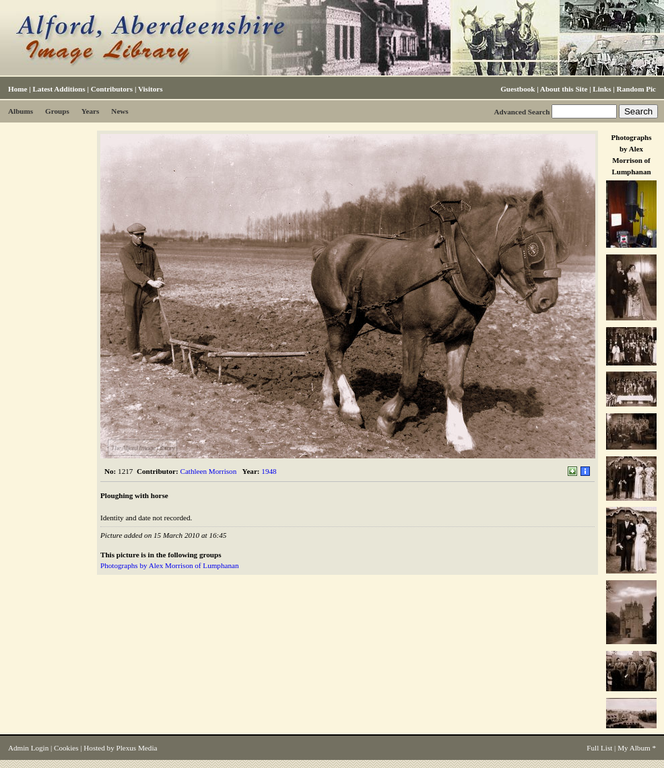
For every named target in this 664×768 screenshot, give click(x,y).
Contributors (112, 89)
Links (602, 89)
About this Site (563, 89)
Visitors (150, 89)
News (119, 111)
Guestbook (517, 89)
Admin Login (28, 748)
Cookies (66, 748)
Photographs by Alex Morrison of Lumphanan (169, 565)
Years (90, 111)
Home (17, 89)
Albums (20, 111)
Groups (57, 111)
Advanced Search (522, 112)
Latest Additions (58, 89)
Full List (599, 748)
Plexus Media (137, 748)
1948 (268, 471)
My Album (634, 748)
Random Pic (636, 89)
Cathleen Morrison (208, 471)
